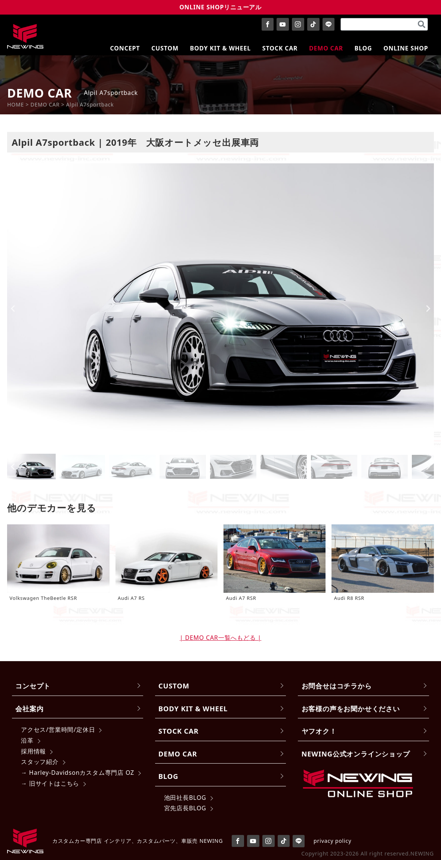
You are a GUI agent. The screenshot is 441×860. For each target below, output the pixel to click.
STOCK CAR (178, 731)
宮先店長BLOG (185, 808)
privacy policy (332, 840)
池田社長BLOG (185, 797)
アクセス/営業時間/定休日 (58, 729)
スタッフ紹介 (40, 762)
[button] (31, 467)
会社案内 (29, 708)
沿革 (27, 740)
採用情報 (33, 751)
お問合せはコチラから (337, 685)
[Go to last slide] (13, 309)
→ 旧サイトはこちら (50, 783)
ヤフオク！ (319, 731)
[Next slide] (428, 309)
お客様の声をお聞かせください (351, 708)
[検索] (422, 24)
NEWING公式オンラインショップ (356, 753)
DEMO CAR (177, 753)
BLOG (168, 776)
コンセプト (32, 685)
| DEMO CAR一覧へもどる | (220, 638)
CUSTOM (173, 685)
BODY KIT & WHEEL (193, 708)
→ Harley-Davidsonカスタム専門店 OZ (77, 772)
